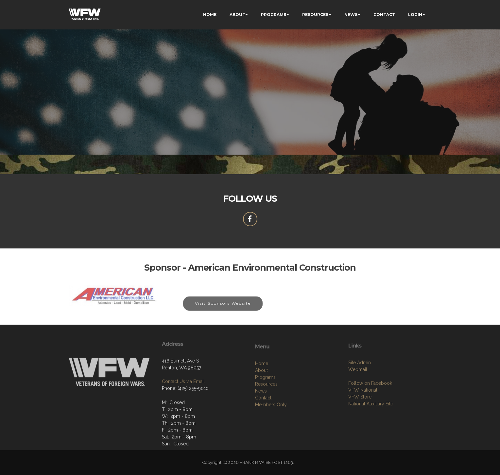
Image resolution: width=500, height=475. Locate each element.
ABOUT (237, 14)
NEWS (350, 14)
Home (261, 394)
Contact (263, 428)
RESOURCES (315, 14)
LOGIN (415, 14)
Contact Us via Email (183, 403)
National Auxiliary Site (370, 431)
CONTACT (384, 14)
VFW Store (359, 424)
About (261, 401)
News (261, 421)
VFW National (362, 417)
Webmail (357, 397)
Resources (266, 414)
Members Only (271, 435)
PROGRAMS (273, 14)
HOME (209, 14)
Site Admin (359, 390)
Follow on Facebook (370, 411)
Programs (265, 408)
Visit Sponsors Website (223, 309)
